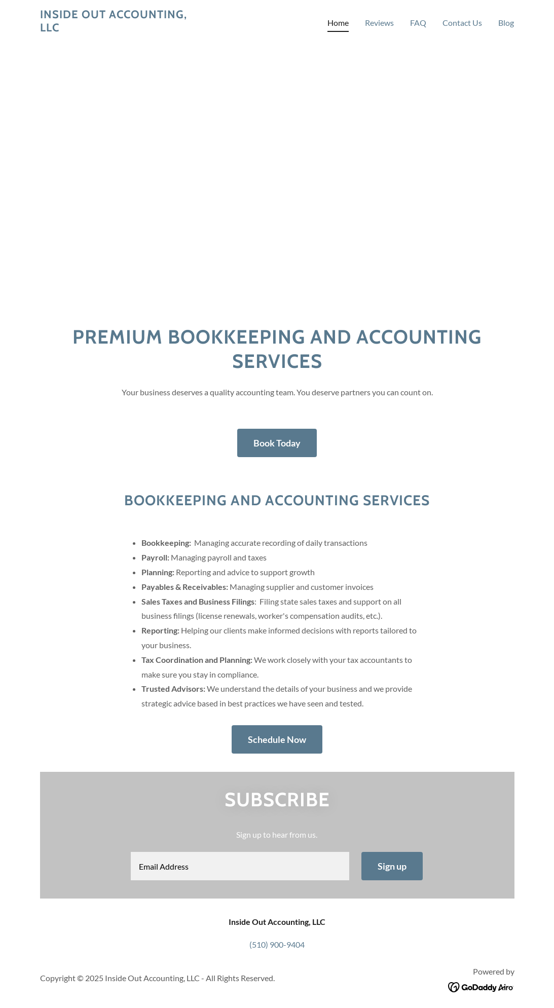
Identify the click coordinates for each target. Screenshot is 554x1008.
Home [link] (338, 22)
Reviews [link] (379, 22)
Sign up (392, 866)
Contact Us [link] (462, 22)
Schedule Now (277, 739)
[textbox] (240, 866)
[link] (123, 28)
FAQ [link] (418, 22)
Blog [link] (506, 22)
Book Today (277, 443)
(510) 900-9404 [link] (277, 944)
